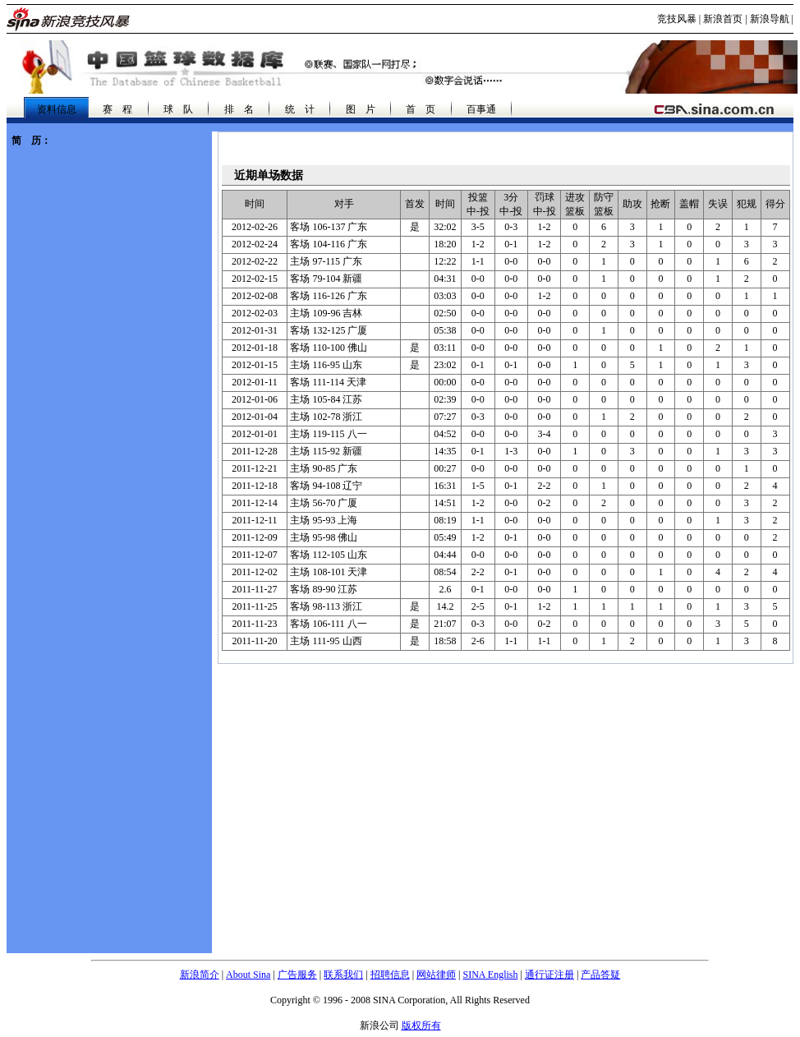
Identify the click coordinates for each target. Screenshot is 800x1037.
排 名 (239, 109)
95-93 (323, 520)
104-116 (328, 244)
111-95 (325, 641)
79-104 (326, 278)
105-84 (326, 399)
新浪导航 (769, 19)
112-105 (328, 554)
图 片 (360, 109)
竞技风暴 (677, 19)
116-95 (326, 365)
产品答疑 (600, 974)
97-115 (326, 261)
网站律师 (436, 974)
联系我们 (343, 974)
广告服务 (297, 974)
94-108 (326, 485)
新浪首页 (723, 19)
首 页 (420, 109)
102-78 (326, 416)
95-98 (323, 537)
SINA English (489, 974)
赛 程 (117, 109)
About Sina (248, 974)
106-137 (328, 227)
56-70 (323, 503)
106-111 (328, 623)
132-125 (328, 330)
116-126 (328, 296)
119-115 (328, 434)
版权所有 (421, 1025)
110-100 (328, 347)
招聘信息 (390, 974)
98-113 (326, 606)
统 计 (300, 109)
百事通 (481, 109)
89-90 (323, 589)
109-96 (326, 313)
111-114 (328, 382)
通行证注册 (549, 974)
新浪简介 (199, 974)
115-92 (326, 451)
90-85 (323, 468)
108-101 (328, 572)
